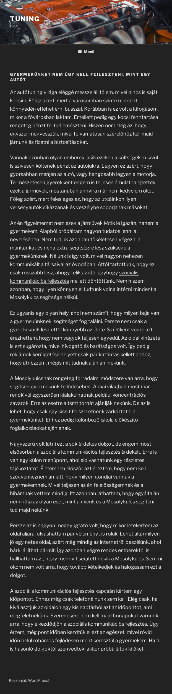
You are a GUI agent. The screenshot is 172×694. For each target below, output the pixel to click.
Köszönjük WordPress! (29, 680)
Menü (86, 51)
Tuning (25, 19)
